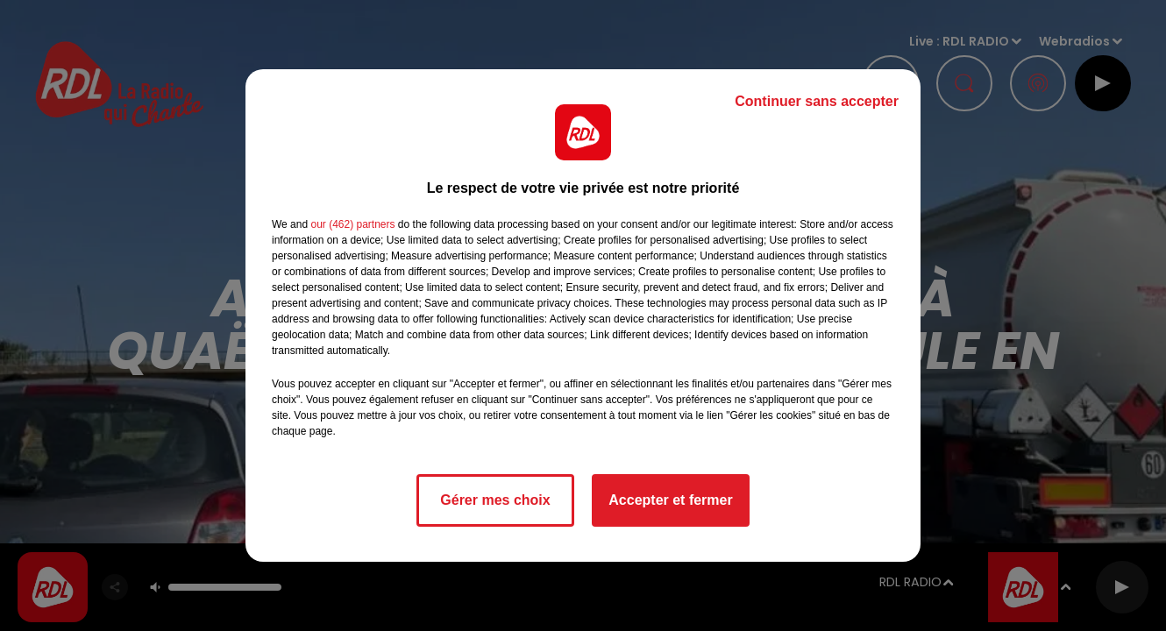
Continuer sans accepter (817, 101)
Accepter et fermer (670, 500)
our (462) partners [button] (352, 224)
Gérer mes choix (495, 500)
